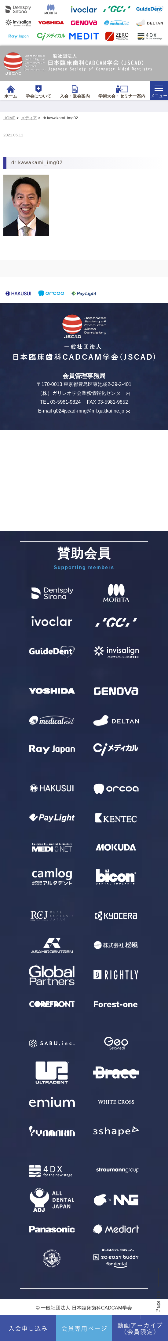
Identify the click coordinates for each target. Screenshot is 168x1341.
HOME (9, 118)
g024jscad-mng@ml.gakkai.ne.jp (91, 410)
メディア (29, 118)
